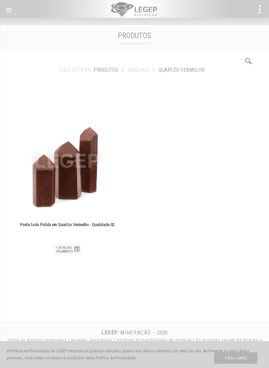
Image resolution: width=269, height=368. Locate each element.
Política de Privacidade (115, 357)
